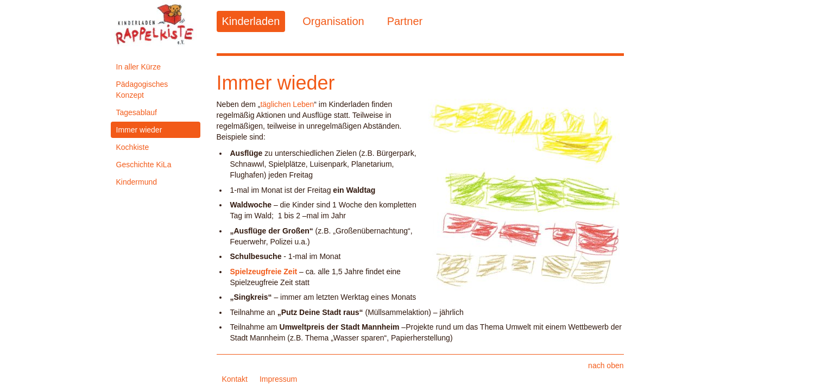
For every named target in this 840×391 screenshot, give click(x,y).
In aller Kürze (138, 66)
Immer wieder (139, 129)
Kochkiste (132, 147)
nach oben (605, 365)
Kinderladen (251, 21)
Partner (405, 21)
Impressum (278, 379)
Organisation (333, 21)
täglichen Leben (287, 104)
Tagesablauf (136, 112)
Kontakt (235, 379)
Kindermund (136, 182)
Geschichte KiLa (144, 164)
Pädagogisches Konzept (142, 89)
